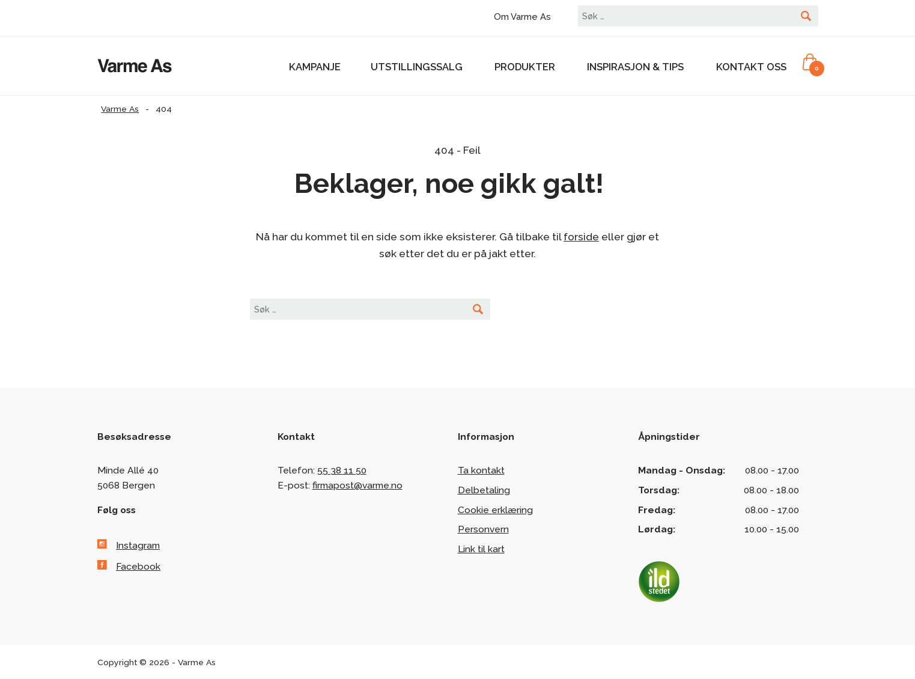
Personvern (483, 529)
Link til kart (481, 549)
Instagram (138, 545)
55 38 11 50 (341, 470)
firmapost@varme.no (357, 485)
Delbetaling (484, 490)
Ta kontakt (481, 470)
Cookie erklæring (495, 510)
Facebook (138, 566)
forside (581, 237)
